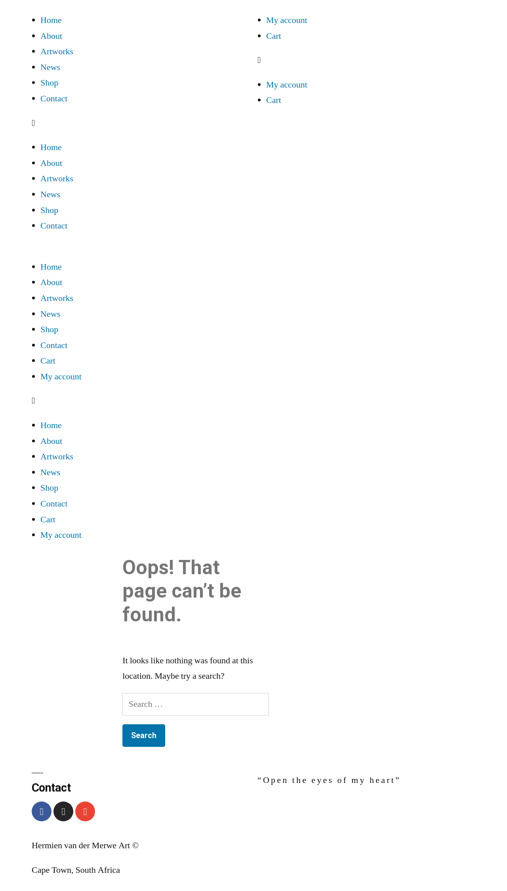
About (51, 36)
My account (286, 20)
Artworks (56, 51)
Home (51, 20)
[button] (141, 123)
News (50, 67)
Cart (273, 36)
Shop (49, 82)
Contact (53, 98)
